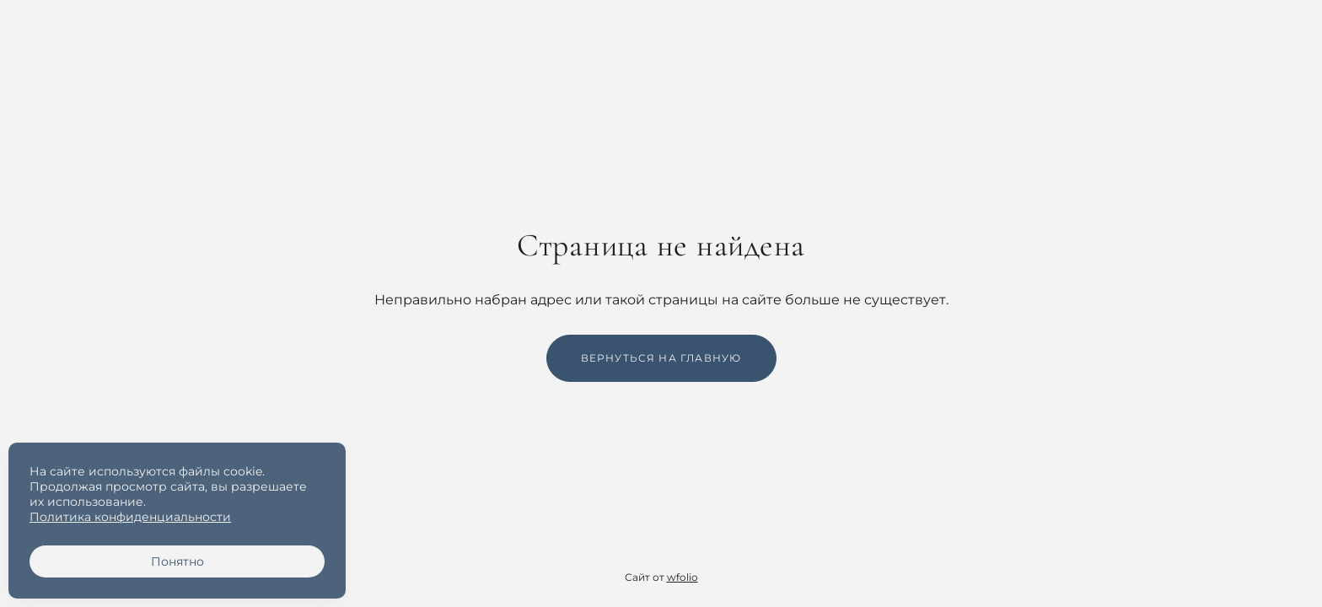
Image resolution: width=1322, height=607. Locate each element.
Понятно (177, 561)
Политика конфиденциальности (130, 516)
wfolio (682, 577)
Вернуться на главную (661, 358)
